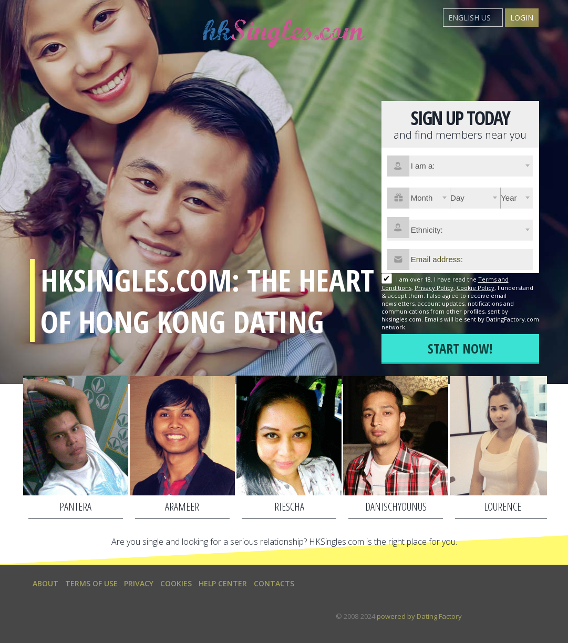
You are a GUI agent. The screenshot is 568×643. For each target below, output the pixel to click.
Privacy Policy (434, 288)
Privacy (138, 583)
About (45, 583)
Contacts (274, 583)
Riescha (289, 507)
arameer (182, 507)
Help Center (223, 583)
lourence (502, 507)
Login (521, 18)
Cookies (176, 583)
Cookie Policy (475, 288)
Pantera (75, 507)
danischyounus (396, 507)
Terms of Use (91, 583)
